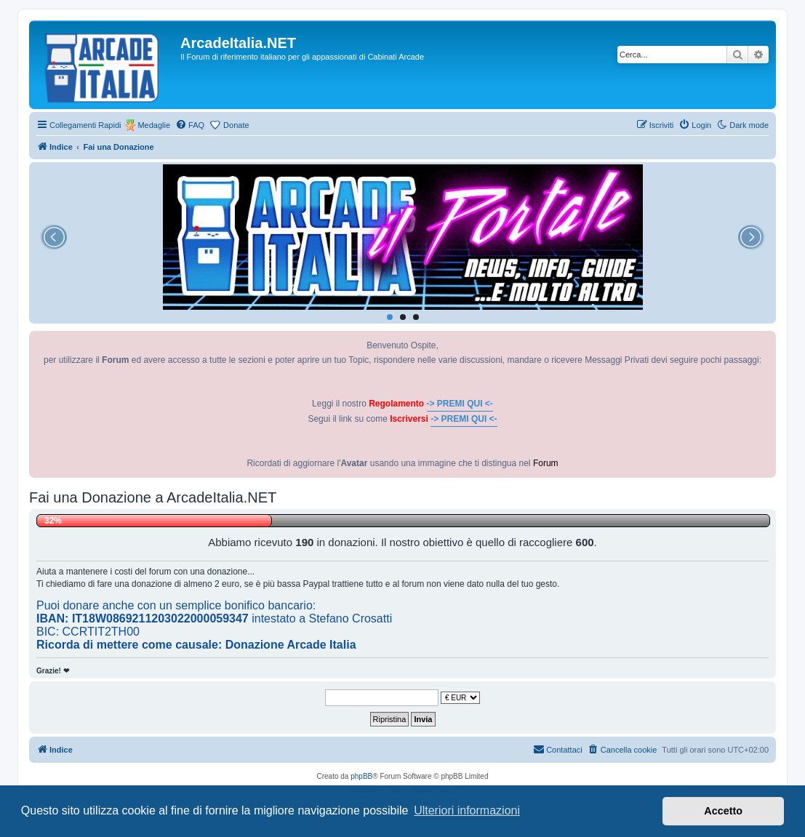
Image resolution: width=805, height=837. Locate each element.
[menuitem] (189, 125)
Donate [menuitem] (236, 125)
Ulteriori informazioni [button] (467, 810)
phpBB (361, 776)
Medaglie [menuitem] (153, 125)
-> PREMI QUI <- (460, 404)
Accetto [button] (723, 811)
